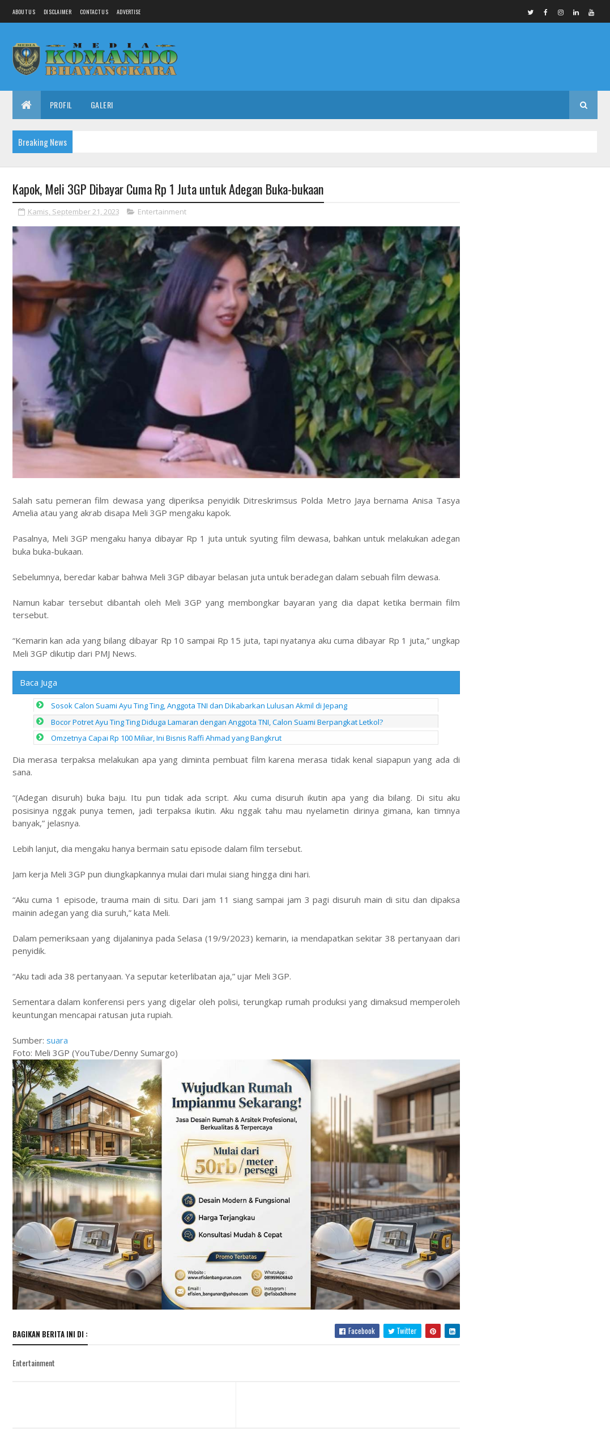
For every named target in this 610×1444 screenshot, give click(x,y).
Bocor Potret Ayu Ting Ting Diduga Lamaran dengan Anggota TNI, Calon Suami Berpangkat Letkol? (217, 713)
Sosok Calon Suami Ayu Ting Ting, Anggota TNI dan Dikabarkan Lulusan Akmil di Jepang (199, 696)
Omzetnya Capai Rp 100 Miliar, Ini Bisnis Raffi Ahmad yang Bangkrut (166, 729)
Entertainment (162, 212)
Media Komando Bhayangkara (113, 1428)
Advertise (129, 11)
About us (23, 11)
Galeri (102, 105)
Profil (61, 105)
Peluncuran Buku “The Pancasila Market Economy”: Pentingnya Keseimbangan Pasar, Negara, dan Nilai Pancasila (528, 238)
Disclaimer (57, 11)
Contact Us (94, 11)
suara (57, 1031)
